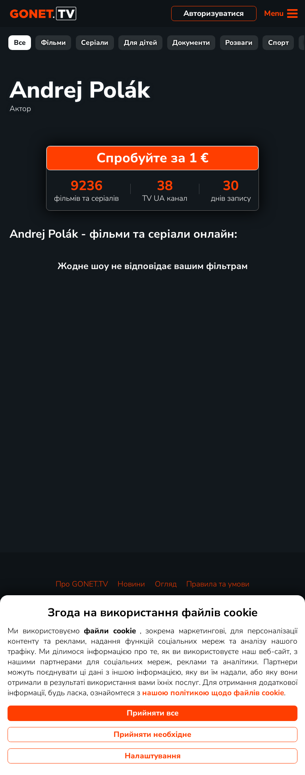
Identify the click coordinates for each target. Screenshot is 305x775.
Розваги (239, 42)
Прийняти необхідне (152, 734)
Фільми (53, 42)
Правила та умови (217, 584)
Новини (131, 584)
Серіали (94, 42)
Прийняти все (153, 713)
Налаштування (153, 756)
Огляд (166, 584)
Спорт (278, 42)
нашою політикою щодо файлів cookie (213, 693)
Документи (191, 42)
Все (20, 42)
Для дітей (140, 42)
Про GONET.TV (82, 584)
